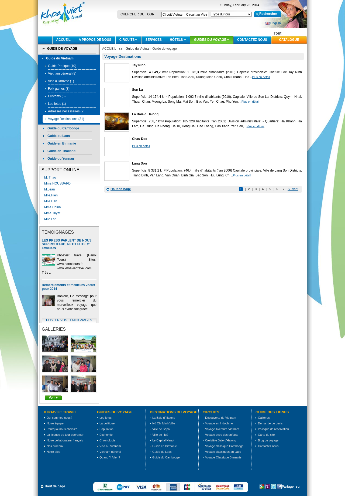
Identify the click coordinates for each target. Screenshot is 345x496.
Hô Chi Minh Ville (163, 423)
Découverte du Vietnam (220, 417)
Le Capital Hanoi (163, 440)
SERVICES (153, 40)
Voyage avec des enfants (221, 434)
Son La (137, 90)
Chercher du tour (137, 14)
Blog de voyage (268, 440)
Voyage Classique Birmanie (223, 457)
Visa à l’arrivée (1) (61, 81)
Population (106, 429)
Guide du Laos (58, 136)
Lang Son (139, 163)
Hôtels (176, 40)
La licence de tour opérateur (65, 434)
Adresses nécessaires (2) (66, 111)
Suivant (293, 189)
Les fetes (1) (57, 104)
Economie (106, 434)
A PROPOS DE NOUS (95, 40)
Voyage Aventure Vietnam (222, 429)
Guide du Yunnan (60, 158)
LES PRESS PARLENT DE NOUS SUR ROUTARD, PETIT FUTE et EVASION (66, 244)
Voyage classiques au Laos (223, 451)
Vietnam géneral (110, 451)
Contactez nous (252, 40)
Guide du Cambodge (63, 128)
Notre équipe (55, 423)
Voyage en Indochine (219, 423)
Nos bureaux (55, 446)
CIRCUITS (127, 40)
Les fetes (105, 417)
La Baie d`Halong (145, 114)
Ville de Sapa (161, 429)
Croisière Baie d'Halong (220, 440)
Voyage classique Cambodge (224, 446)
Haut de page (121, 189)
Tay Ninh (139, 65)
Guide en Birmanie (61, 143)
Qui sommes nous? (59, 417)
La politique (107, 423)
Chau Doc (139, 139)
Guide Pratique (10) (62, 66)
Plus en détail (261, 77)
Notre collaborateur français (65, 440)
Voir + (53, 398)
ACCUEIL (63, 40)
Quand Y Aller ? (109, 457)
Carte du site (266, 434)
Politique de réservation (273, 429)
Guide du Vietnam (60, 58)
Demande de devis (270, 423)
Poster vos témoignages (69, 320)
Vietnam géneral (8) (62, 73)
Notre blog (53, 451)
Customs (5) (56, 96)
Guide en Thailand (61, 151)
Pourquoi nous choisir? (62, 429)
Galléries (264, 417)
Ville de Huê (160, 434)
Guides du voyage (210, 40)
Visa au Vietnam (110, 446)
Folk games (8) (59, 89)
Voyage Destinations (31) (66, 119)
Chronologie (107, 440)
